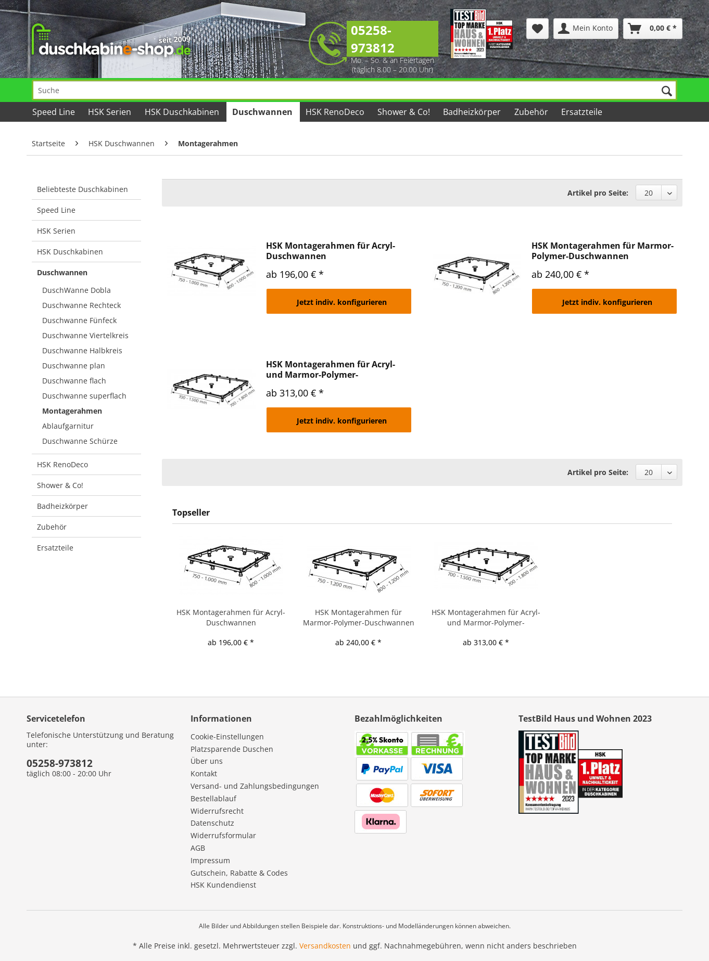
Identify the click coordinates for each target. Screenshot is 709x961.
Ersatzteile (55, 548)
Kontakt (204, 773)
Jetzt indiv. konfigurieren (342, 302)
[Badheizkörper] (472, 112)
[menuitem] (537, 28)
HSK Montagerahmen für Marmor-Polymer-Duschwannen (602, 250)
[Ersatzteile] (582, 112)
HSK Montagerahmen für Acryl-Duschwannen (330, 250)
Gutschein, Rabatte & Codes (239, 873)
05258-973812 (373, 38)
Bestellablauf (213, 798)
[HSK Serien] (110, 112)
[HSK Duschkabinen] (182, 112)
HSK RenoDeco (62, 464)
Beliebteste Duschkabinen (82, 189)
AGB (198, 848)
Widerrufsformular (223, 835)
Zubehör (52, 527)
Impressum (210, 860)
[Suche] (354, 90)
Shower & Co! (60, 485)
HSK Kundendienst (223, 885)
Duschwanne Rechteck (81, 305)
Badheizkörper (62, 506)
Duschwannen (62, 272)
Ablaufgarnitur (68, 426)
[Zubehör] (531, 112)
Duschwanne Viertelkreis (85, 335)
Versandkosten (325, 946)
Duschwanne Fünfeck (79, 320)
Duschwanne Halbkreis (82, 350)
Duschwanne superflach (84, 396)
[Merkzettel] (537, 28)
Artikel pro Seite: (597, 193)
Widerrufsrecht (217, 811)
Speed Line (56, 210)
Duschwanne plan (73, 365)
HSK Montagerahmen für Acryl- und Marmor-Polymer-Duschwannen (330, 369)
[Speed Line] (54, 112)
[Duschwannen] (263, 112)
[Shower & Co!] (404, 112)
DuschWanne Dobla (76, 290)
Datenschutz (212, 823)
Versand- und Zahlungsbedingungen (255, 786)
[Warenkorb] (652, 28)
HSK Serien (56, 231)
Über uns (207, 761)
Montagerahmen (72, 411)
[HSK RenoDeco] (336, 112)
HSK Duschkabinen (70, 252)
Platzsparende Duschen (232, 749)
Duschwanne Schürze (80, 441)
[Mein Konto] (585, 28)
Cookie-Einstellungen (227, 736)
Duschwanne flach (74, 381)
